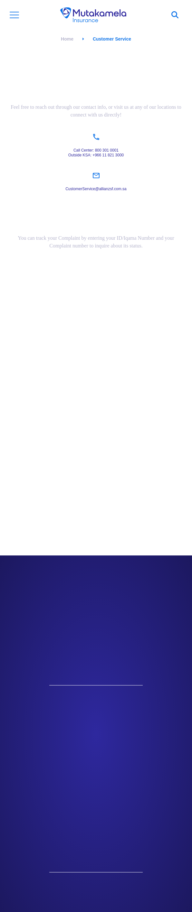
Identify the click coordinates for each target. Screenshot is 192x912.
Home (67, 39)
